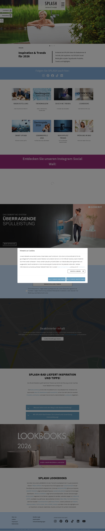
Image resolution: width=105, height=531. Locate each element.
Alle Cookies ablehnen (57, 279)
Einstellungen (75, 271)
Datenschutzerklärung (64, 267)
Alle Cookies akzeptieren (76, 279)
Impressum (81, 267)
